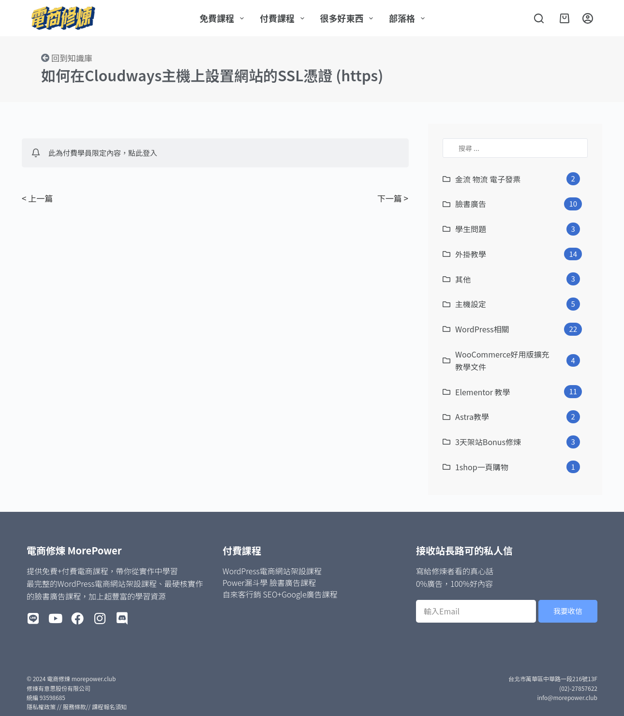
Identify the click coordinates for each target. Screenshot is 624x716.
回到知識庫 (71, 58)
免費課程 (223, 18)
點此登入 (142, 153)
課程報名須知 (109, 706)
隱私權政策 (41, 706)
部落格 (409, 18)
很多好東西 (348, 18)
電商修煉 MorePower (74, 550)
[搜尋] (539, 18)
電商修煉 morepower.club (81, 678)
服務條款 (74, 706)
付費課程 (284, 18)
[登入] (587, 18)
